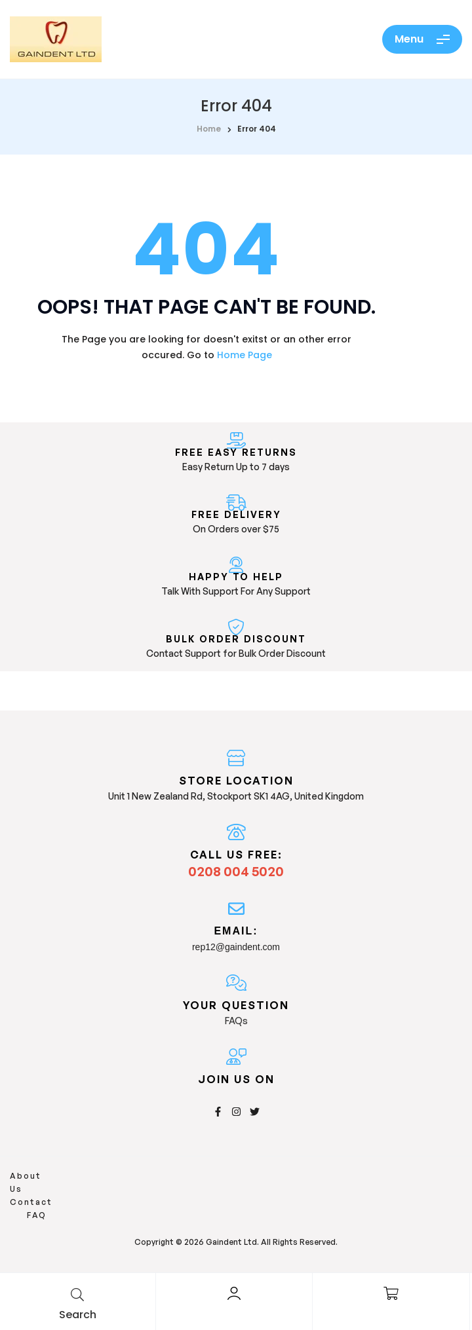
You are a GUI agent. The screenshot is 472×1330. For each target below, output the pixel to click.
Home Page (244, 354)
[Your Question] (236, 982)
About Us (34, 1176)
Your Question (236, 1005)
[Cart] (391, 1293)
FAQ (131, 1176)
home (209, 128)
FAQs (236, 1020)
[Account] (234, 1293)
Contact (89, 1176)
